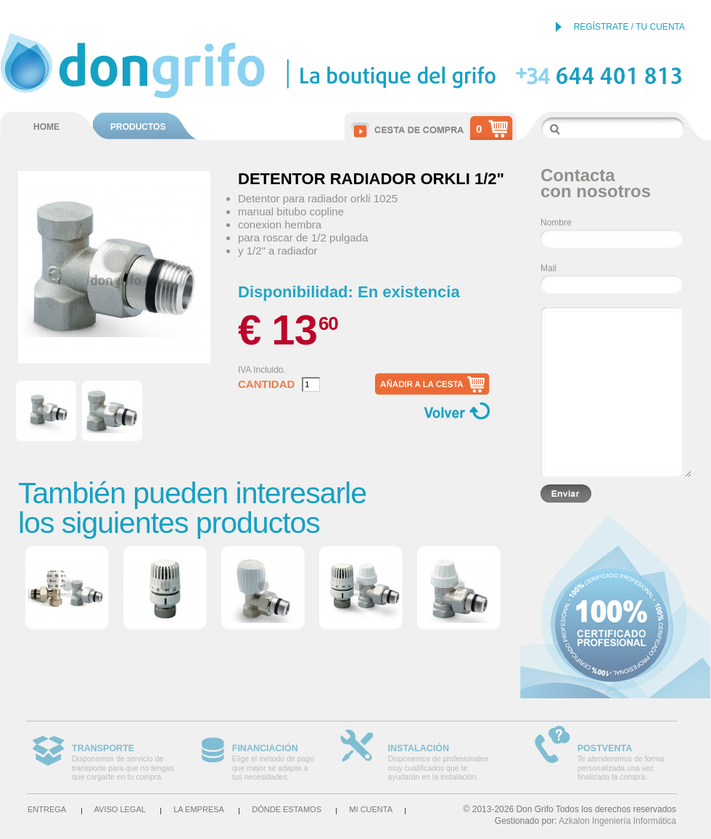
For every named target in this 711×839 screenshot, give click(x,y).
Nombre (556, 223)
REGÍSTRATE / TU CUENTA (629, 27)
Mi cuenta (371, 809)
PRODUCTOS (137, 127)
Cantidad (266, 384)
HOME (46, 127)
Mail (548, 268)
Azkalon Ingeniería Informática (617, 821)
